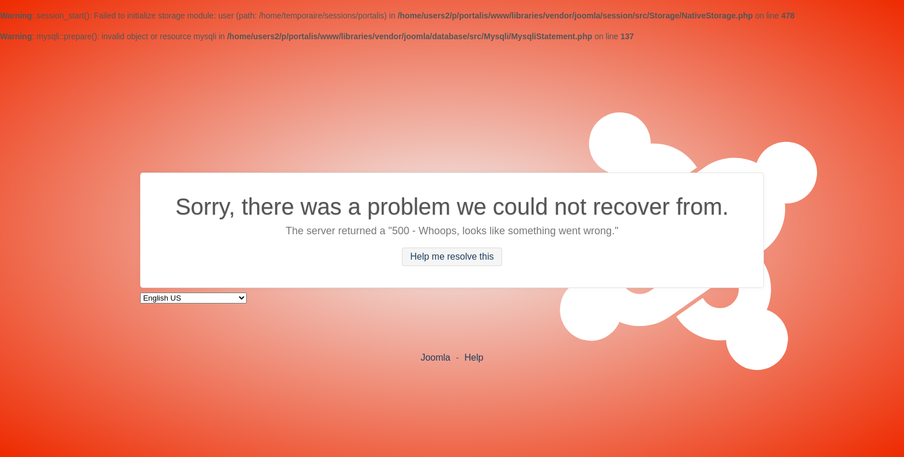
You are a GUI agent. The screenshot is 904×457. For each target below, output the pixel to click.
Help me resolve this (452, 257)
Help (473, 357)
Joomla (436, 357)
